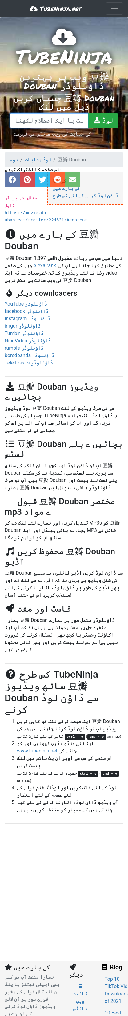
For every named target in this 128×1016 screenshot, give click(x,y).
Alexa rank (44, 265)
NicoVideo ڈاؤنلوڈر (27, 341)
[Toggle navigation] (114, 8)
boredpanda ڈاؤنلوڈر (29, 355)
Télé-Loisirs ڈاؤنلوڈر (29, 363)
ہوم (14, 160)
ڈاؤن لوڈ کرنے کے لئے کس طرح (85, 195)
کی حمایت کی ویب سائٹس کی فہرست (52, 133)
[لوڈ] (103, 120)
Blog (111, 967)
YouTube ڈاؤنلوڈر (26, 304)
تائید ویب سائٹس (80, 997)
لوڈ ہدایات (38, 160)
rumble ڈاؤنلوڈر (24, 348)
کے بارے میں (66, 188)
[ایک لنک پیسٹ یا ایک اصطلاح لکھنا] (49, 120)
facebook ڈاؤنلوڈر (26, 311)
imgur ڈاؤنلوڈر (23, 326)
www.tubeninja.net (37, 751)
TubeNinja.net (55, 8)
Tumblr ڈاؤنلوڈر (24, 333)
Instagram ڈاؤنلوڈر (27, 318)
